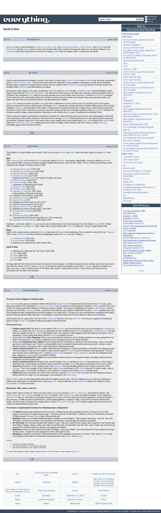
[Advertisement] (80, 7)
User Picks (127, 37)
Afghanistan (39, 93)
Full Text (149, 22)
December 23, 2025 (131, 103)
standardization (63, 304)
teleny (133, 258)
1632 (125, 63)
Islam (85, 120)
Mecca (41, 232)
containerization (99, 308)
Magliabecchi (128, 198)
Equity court (128, 182)
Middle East (11, 47)
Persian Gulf (11, 49)
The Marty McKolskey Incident (135, 192)
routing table (128, 101)
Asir (32, 226)
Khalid (15, 258)
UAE (18, 383)
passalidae (134, 218)
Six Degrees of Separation (134, 184)
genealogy (39, 266)
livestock (82, 371)
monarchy (10, 51)
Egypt (61, 232)
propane (78, 436)
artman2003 (137, 243)
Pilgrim (65, 362)
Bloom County (129, 168)
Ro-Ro (32, 340)
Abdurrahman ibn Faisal (23, 207)
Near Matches (151, 17)
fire (43, 353)
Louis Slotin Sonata (131, 157)
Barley (72, 364)
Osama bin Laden (22, 123)
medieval (88, 80)
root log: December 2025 (133, 48)
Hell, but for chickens (132, 141)
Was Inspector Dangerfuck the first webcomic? (138, 234)
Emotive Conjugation (132, 45)
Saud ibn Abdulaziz (21, 173)
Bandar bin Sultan (75, 500)
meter (81, 368)
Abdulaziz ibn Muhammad (23, 171)
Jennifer (77, 402)
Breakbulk (46, 496)
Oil (23, 395)
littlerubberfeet (32, 290)
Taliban (46, 503)
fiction (126, 230)
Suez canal (71, 373)
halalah (18, 482)
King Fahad (37, 333)
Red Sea (100, 47)
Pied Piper (127, 201)
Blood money (103, 491)
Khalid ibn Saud (19, 189)
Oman (82, 47)
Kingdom (16, 368)
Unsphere (127, 106)
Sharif (64, 234)
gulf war (53, 381)
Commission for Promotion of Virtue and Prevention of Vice (17, 490)
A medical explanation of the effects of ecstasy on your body (139, 188)
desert (26, 49)
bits (124, 165)
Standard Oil (11, 397)
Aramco (55, 106)
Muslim (78, 331)
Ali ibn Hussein (19, 241)
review (126, 223)
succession (88, 266)
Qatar (55, 47)
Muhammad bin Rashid (22, 211)
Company (29, 395)
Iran (30, 95)
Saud (15, 253)
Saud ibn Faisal (19, 200)
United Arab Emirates (70, 47)
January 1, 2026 (130, 69)
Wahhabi (107, 161)
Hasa (23, 226)
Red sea (57, 366)
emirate (13, 161)
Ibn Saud (34, 224)
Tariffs (95, 310)
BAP (125, 98)
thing (126, 213)
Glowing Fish (138, 223)
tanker (104, 434)
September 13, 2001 (75, 496)
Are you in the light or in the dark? (137, 171)
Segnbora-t (35, 39)
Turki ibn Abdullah (20, 182)
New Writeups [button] (141, 205)
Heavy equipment (81, 353)
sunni (67, 91)
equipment (56, 353)
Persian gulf (52, 319)
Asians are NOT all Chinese (103, 474)
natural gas (82, 393)
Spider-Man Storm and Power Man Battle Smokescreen (138, 262)
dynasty (96, 224)
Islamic (88, 91)
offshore (36, 416)
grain (34, 331)
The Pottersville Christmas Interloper (138, 127)
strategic (30, 355)
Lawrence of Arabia (46, 306)
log (125, 218)
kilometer (70, 351)
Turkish (32, 178)
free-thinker (98, 95)
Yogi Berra (128, 256)
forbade (81, 381)
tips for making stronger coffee (135, 124)
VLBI (125, 66)
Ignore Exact (150, 19)
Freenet (126, 179)
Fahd (15, 260)
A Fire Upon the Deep (132, 77)
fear (124, 195)
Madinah (82, 362)
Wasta (17, 500)
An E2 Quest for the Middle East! (46, 474)
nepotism (19, 108)
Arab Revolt (22, 234)
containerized (108, 329)
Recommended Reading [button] (141, 30)
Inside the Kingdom (46, 500)
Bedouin (23, 87)
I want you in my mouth (132, 162)
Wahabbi (52, 91)
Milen (133, 213)
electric (55, 335)
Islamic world (25, 83)
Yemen (89, 47)
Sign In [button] (141, 26)
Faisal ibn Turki (19, 187)
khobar (104, 496)
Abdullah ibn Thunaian (22, 191)
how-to (126, 253)
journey (95, 331)
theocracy (102, 123)
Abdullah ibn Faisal (20, 198)
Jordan (37, 47)
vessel (59, 368)
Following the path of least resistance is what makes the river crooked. (139, 134)
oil (79, 51)
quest (77, 451)
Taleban (28, 93)
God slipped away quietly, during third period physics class (138, 51)
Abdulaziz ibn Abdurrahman (24, 220)
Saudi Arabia (72, 80)
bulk (20, 331)
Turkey (109, 232)
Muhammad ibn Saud (22, 169)
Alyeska (46, 395)
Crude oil (23, 321)
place (7, 39)
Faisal (15, 255)
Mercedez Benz (74, 85)
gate (134, 230)
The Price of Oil (63, 402)
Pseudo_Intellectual (141, 238)
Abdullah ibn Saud (20, 176)
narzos (35, 73)
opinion (127, 238)
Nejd (72, 152)
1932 (56, 51)
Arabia (39, 161)
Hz (50, 335)
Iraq (43, 47)
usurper (17, 213)
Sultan (70, 226)
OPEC (103, 500)
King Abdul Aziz (20, 337)
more (141, 271)
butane (68, 436)
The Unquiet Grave (131, 160)
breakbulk (95, 306)
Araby (17, 503)
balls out (126, 130)
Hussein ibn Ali (19, 238)
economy (29, 310)
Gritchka (34, 146)
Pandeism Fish (137, 248)
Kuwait (48, 47)
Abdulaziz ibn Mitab (21, 215)
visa (41, 103)
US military (14, 379)
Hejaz (63, 152)
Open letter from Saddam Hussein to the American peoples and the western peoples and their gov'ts (103, 482)
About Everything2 (130, 34)
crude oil (72, 393)
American (65, 118)
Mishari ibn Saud (20, 180)
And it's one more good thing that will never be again (140, 227)
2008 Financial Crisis (103, 503)
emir (104, 152)
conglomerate (68, 395)
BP (23, 397)
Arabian (9, 395)
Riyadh (61, 161)
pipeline (57, 393)
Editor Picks (127, 154)
